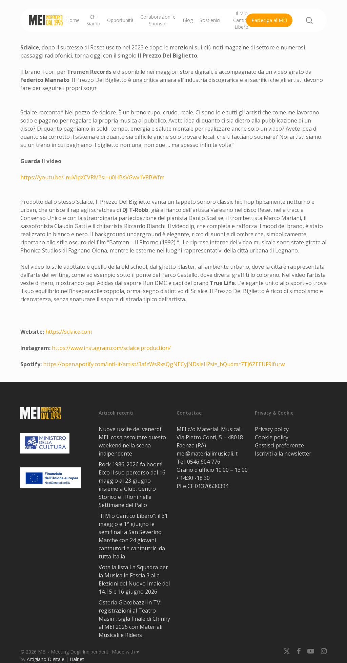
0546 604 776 (203, 461)
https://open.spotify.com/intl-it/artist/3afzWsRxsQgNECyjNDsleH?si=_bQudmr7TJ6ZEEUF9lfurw (164, 364)
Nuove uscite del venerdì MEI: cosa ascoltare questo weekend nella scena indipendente (132, 441)
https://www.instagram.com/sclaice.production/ (111, 348)
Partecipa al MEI (269, 20)
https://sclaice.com (68, 331)
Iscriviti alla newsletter (283, 453)
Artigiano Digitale (45, 659)
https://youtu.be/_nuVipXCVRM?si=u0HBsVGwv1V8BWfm (92, 177)
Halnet (77, 659)
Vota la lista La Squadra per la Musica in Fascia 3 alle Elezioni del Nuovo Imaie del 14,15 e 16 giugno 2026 (134, 579)
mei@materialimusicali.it (207, 453)
